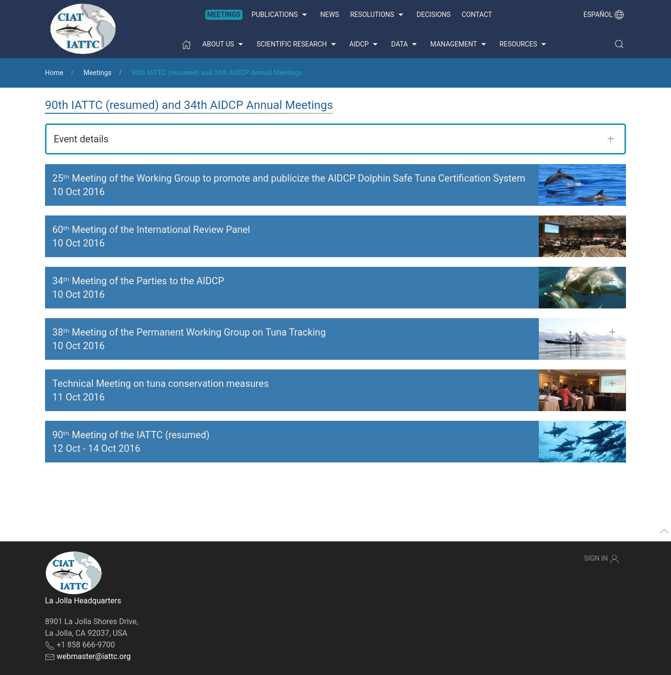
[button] (619, 44)
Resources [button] (524, 44)
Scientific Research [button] (297, 44)
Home (54, 73)
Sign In (601, 559)
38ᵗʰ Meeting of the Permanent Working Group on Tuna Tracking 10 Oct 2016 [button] (189, 339)
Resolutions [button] (377, 15)
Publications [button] (280, 15)
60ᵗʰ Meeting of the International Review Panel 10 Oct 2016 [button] (151, 236)
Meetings (224, 14)
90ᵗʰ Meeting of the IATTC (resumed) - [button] (131, 441)
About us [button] (223, 44)
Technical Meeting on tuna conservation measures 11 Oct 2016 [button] (160, 390)
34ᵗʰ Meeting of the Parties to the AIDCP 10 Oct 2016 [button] (138, 287)
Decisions (434, 14)
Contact (477, 14)
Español (603, 14)
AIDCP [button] (365, 44)
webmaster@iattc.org (94, 656)
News (329, 14)
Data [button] (405, 44)
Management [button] (459, 44)
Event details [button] (81, 139)
